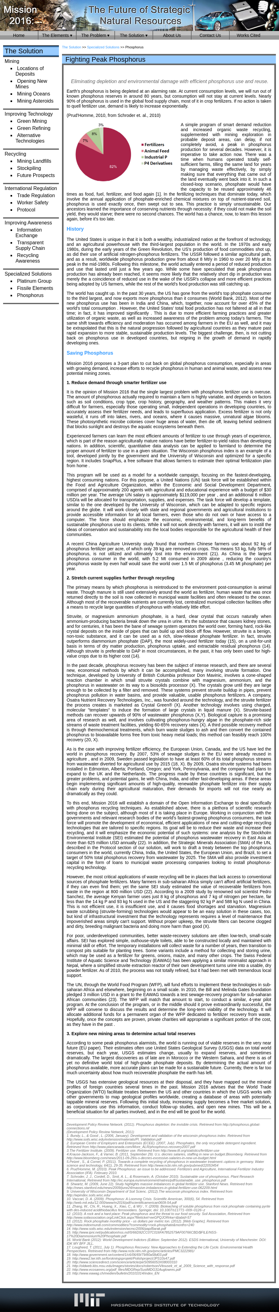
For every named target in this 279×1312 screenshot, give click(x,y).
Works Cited (248, 35)
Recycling (15, 154)
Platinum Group (34, 281)
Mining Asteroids (35, 101)
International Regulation (31, 188)
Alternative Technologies (30, 138)
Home (18, 35)
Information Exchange (29, 232)
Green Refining (34, 128)
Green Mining (32, 121)
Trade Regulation (36, 195)
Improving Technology (29, 114)
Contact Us (210, 35)
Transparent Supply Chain (30, 245)
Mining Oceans (33, 93)
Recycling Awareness (28, 258)
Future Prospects (36, 175)
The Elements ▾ (57, 35)
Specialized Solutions (28, 274)
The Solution (24, 51)
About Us (172, 35)
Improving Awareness (28, 222)
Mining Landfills (34, 161)
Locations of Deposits (30, 71)
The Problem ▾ (95, 35)
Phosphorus (30, 295)
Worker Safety (32, 202)
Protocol (26, 209)
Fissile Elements (35, 288)
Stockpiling (29, 168)
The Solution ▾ (134, 35)
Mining (12, 61)
